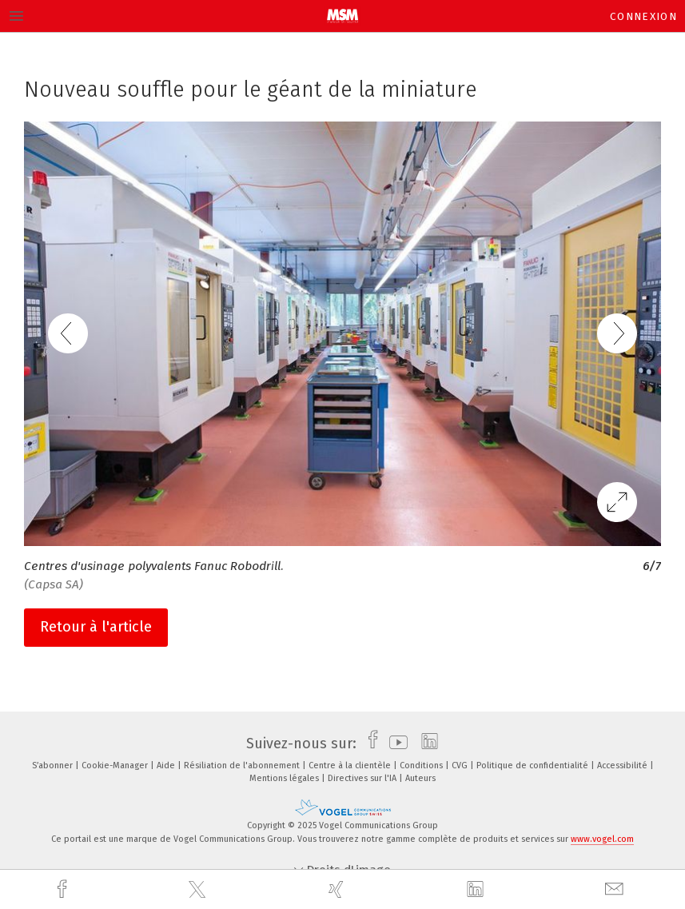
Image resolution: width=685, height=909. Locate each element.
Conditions (422, 765)
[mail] (616, 889)
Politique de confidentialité (533, 765)
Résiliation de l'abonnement (243, 765)
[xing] (338, 889)
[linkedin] (477, 889)
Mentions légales (285, 778)
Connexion (643, 16)
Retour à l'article (96, 627)
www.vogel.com (602, 839)
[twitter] (199, 890)
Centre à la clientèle (351, 765)
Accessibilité (623, 765)
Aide (167, 765)
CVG (461, 765)
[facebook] (64, 889)
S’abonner (53, 765)
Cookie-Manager (116, 765)
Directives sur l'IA (363, 778)
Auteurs (420, 778)
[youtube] (394, 743)
